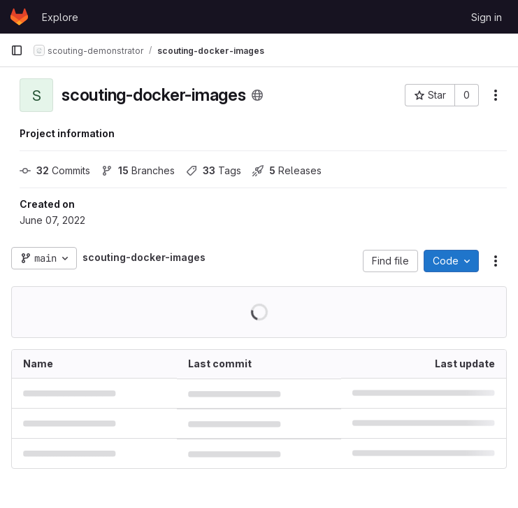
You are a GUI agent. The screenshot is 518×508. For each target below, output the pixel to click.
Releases (287, 170)
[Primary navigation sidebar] (17, 50)
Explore (60, 17)
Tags (213, 170)
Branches (138, 170)
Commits (55, 170)
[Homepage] (19, 17)
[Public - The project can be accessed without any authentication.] (257, 95)
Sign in (486, 17)
